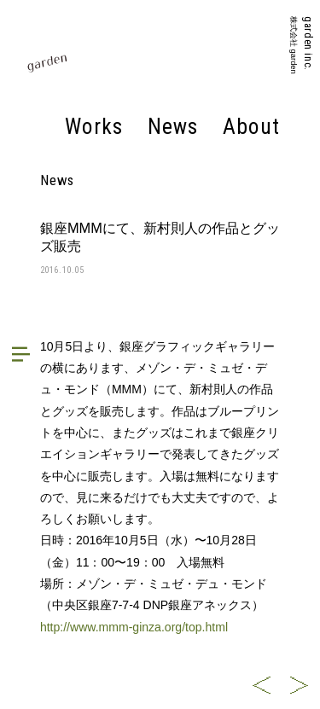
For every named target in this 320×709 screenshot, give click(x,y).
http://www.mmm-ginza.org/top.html (134, 627)
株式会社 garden (292, 45)
